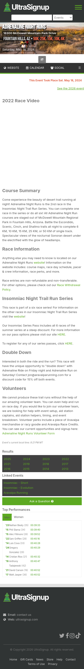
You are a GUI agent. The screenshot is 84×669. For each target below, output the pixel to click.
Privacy (52, 664)
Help (59, 659)
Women (19, 517)
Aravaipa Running (16, 492)
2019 (26, 464)
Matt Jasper (15, 574)
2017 (65, 464)
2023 (46, 459)
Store (50, 659)
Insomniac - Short (16, 483)
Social (57, 67)
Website (11, 67)
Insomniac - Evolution (18, 487)
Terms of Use (36, 664)
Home (13, 659)
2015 (26, 469)
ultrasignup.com (27, 619)
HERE (61, 334)
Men (7, 517)
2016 (7, 469)
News (39, 659)
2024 (26, 459)
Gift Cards (26, 659)
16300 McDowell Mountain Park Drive (29, 33)
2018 (45, 464)
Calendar (35, 67)
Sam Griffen (15, 538)
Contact (71, 659)
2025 (7, 459)
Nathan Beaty (16, 525)
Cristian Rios (15, 556)
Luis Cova (14, 543)
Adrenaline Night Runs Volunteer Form (28, 433)
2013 (65, 469)
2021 (7, 464)
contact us (24, 614)
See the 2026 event (70, 88)
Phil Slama (14, 529)
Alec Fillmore (16, 534)
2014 (45, 469)
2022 (65, 459)
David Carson (16, 570)
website (39, 262)
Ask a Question (41, 501)
